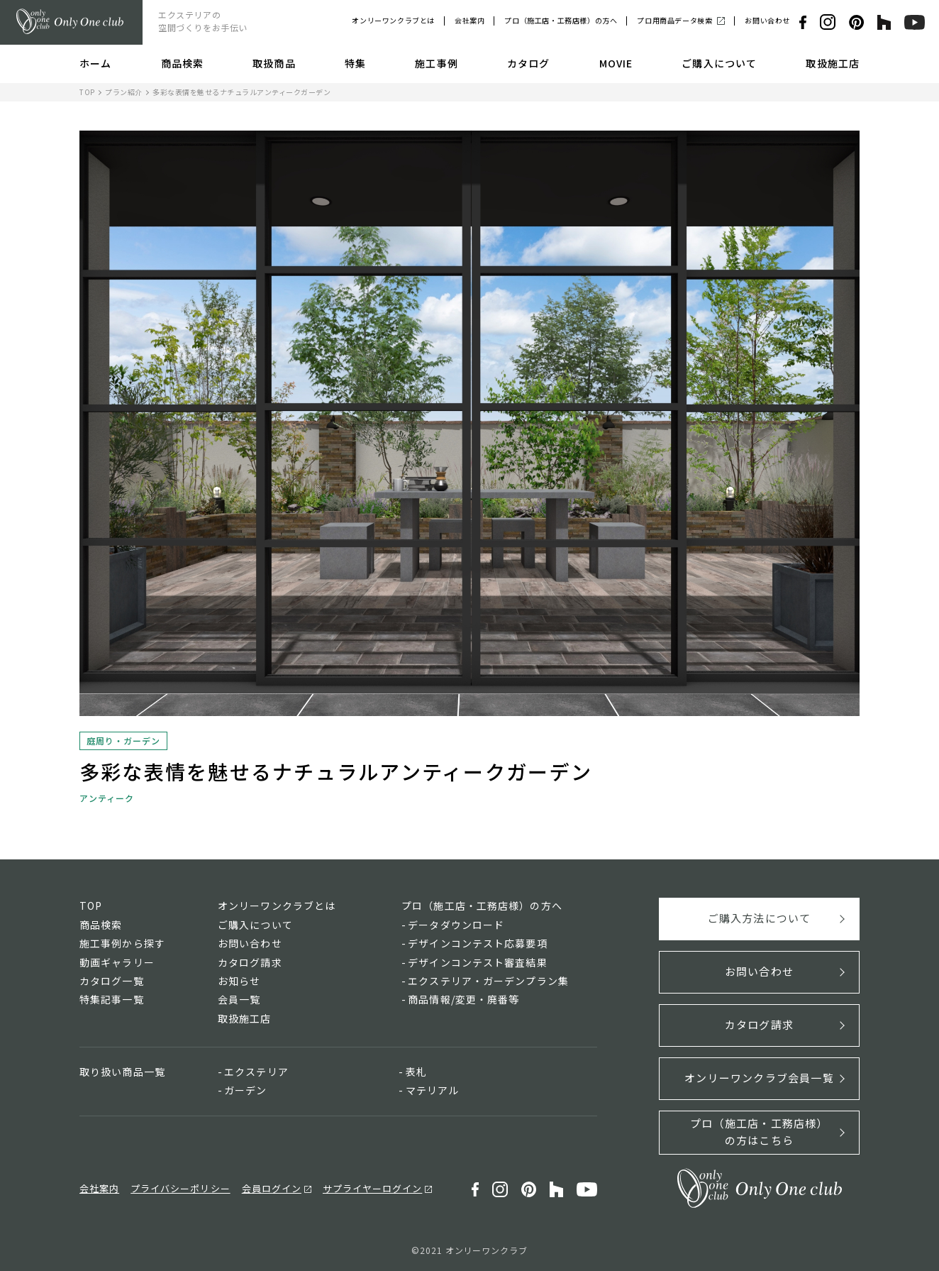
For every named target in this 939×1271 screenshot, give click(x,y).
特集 (355, 63)
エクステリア (256, 1071)
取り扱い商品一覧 (122, 1071)
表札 (416, 1071)
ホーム (95, 63)
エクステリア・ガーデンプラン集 (488, 981)
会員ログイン (271, 1188)
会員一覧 (239, 999)
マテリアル (433, 1090)
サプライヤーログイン (372, 1188)
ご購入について (719, 63)
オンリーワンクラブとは (393, 20)
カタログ (528, 63)
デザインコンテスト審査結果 (478, 962)
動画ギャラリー (117, 962)
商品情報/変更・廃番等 (463, 999)
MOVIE (616, 63)
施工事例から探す (122, 943)
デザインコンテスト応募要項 (478, 943)
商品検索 (182, 63)
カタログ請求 (250, 962)
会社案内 (469, 20)
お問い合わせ (767, 20)
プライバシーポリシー (180, 1188)
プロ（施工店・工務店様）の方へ (560, 20)
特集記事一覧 (111, 999)
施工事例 (436, 63)
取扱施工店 (833, 63)
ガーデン (245, 1090)
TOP (87, 92)
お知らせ (239, 981)
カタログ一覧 (111, 981)
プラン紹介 (124, 92)
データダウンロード (456, 925)
